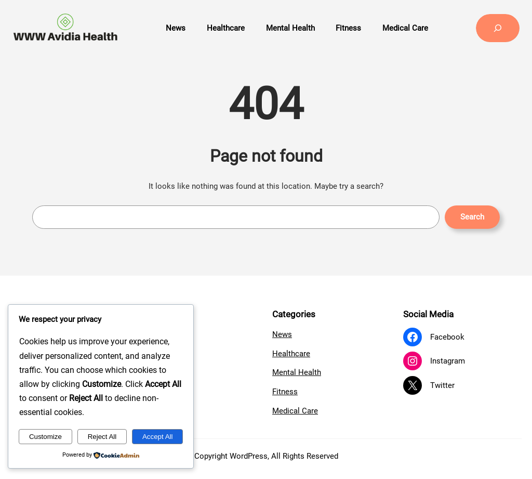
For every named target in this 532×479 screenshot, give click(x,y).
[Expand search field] (498, 28)
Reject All (102, 437)
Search (472, 217)
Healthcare (291, 353)
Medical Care (295, 411)
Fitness (285, 391)
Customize (45, 437)
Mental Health (296, 372)
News (282, 334)
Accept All (157, 437)
